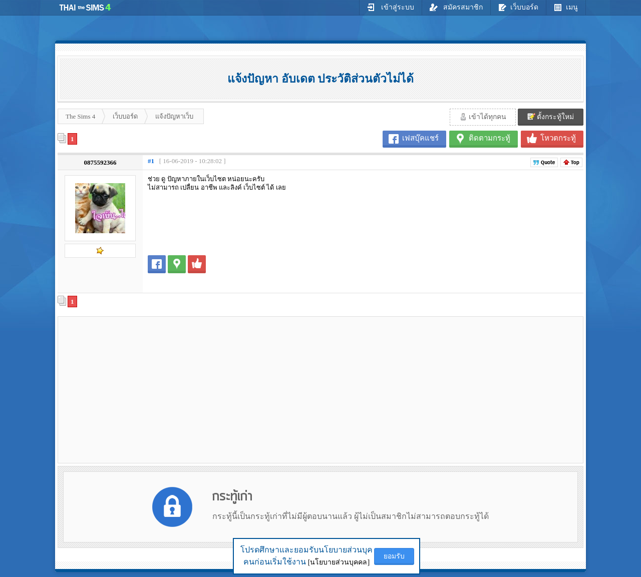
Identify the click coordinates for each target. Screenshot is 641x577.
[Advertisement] (146, 389)
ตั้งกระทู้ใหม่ (550, 117)
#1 (151, 161)
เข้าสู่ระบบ (390, 7)
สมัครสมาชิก (456, 7)
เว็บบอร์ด (518, 7)
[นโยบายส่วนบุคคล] (339, 562)
